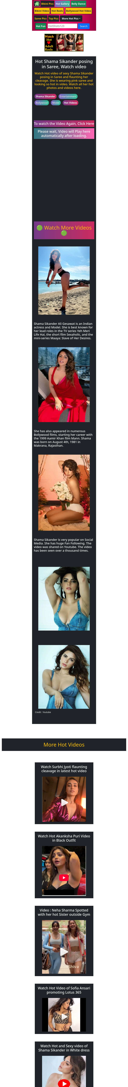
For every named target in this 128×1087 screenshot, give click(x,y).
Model (55, 102)
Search (84, 26)
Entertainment (68, 96)
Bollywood (42, 102)
